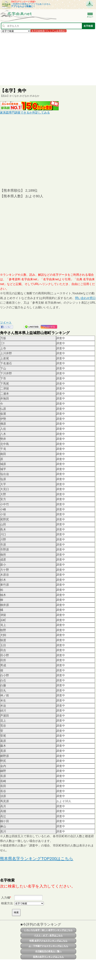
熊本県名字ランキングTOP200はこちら (36, 858)
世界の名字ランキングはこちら (48, 957)
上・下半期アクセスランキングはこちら (48, 946)
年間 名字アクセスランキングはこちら (48, 940)
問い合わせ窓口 (85, 298)
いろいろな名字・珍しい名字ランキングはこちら (48, 930)
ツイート (6, 322)
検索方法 (7, 903)
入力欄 (5, 897)
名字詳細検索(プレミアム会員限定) (48, 31)
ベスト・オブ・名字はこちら (48, 935)
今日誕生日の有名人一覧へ (48, 951)
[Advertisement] (48, 58)
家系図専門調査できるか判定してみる (25, 112)
